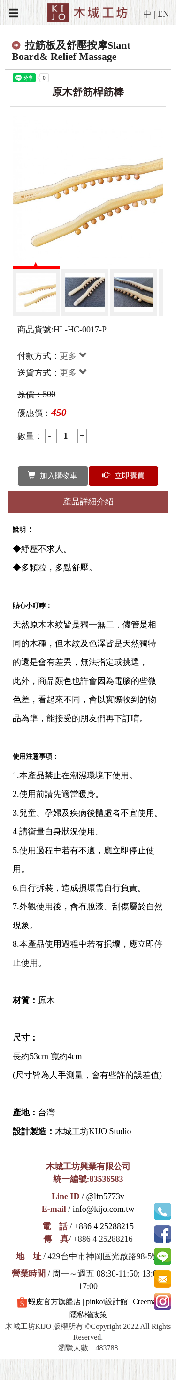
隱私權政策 (88, 1315)
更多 (73, 356)
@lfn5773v (105, 1196)
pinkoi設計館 (107, 1302)
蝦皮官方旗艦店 (48, 1302)
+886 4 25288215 (104, 1226)
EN (163, 14)
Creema (144, 1302)
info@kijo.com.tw (104, 1209)
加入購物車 (52, 476)
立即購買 (123, 476)
